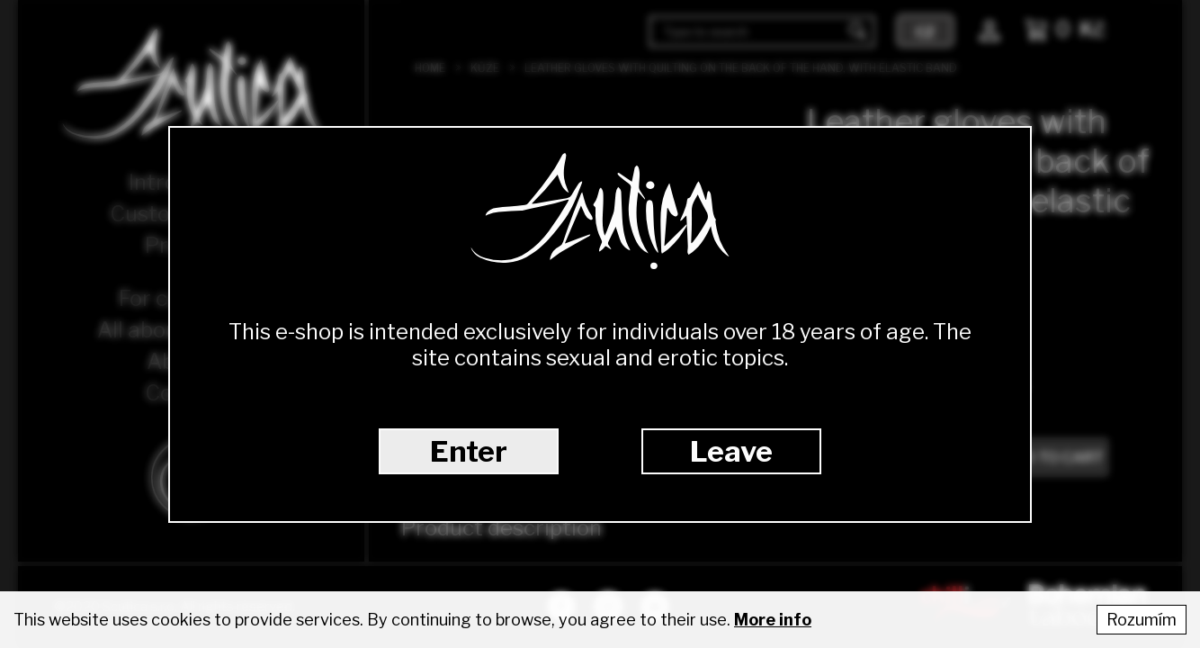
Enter (468, 451)
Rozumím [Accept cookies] (1141, 619)
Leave (731, 451)
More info (772, 619)
